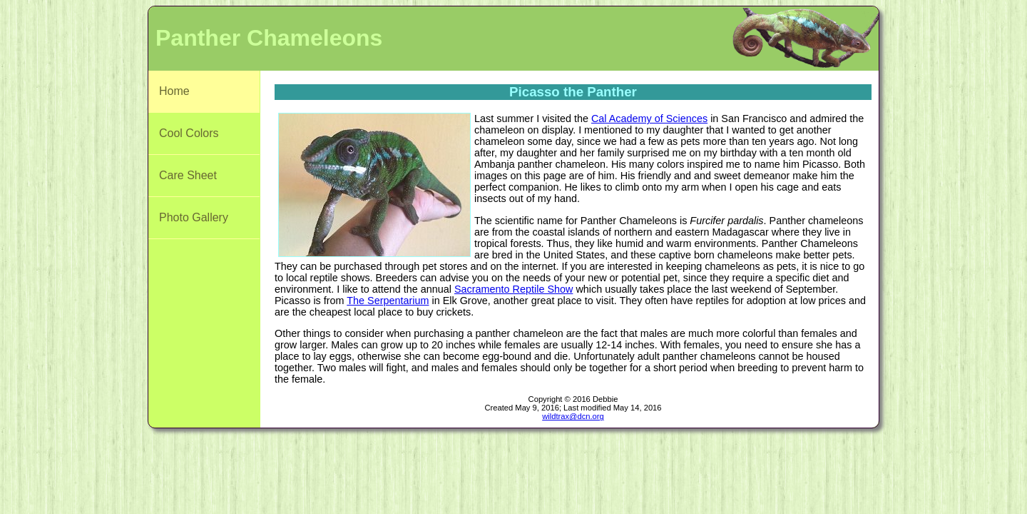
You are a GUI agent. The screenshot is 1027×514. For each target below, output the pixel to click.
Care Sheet (188, 175)
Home (174, 91)
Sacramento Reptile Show (513, 289)
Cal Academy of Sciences (649, 118)
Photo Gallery (193, 217)
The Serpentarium (388, 300)
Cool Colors (189, 133)
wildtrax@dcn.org (573, 416)
